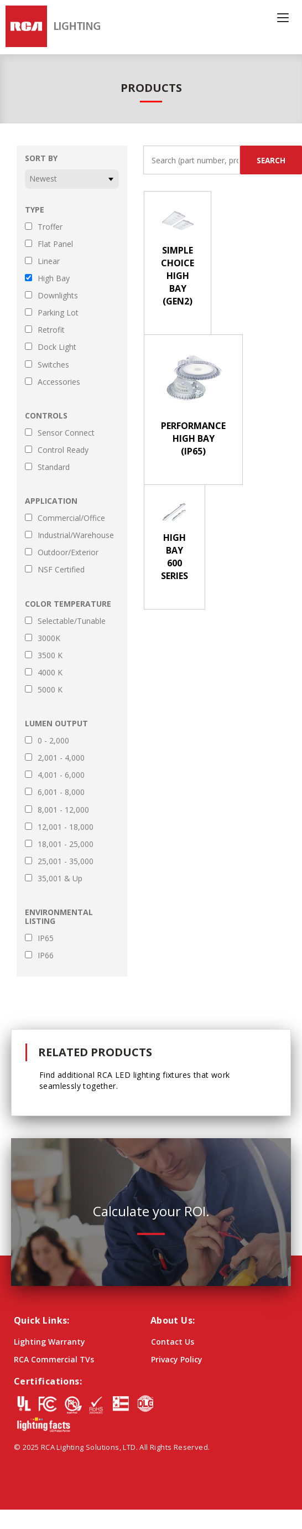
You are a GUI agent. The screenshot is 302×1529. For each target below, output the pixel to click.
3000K (49, 638)
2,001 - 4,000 (61, 757)
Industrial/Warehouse (76, 535)
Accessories (59, 382)
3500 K (50, 655)
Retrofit (51, 330)
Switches (53, 364)
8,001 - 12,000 (63, 809)
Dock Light (57, 347)
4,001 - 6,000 (61, 775)
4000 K (50, 672)
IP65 (46, 938)
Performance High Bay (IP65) (193, 438)
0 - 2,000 (53, 740)
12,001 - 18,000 (65, 827)
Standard (54, 467)
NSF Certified (61, 569)
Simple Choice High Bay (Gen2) (177, 275)
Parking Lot (58, 312)
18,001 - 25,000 (65, 844)
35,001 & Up (60, 878)
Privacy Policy (176, 1359)
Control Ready (63, 450)
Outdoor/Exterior (68, 552)
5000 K (50, 689)
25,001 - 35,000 (65, 861)
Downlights (58, 295)
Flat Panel (55, 244)
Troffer (50, 227)
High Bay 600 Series (174, 556)
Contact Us (172, 1341)
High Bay (54, 278)
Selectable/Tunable (72, 621)
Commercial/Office (71, 518)
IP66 (46, 955)
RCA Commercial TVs (54, 1359)
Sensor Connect (66, 432)
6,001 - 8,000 (61, 792)
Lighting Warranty (49, 1341)
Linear (49, 261)
